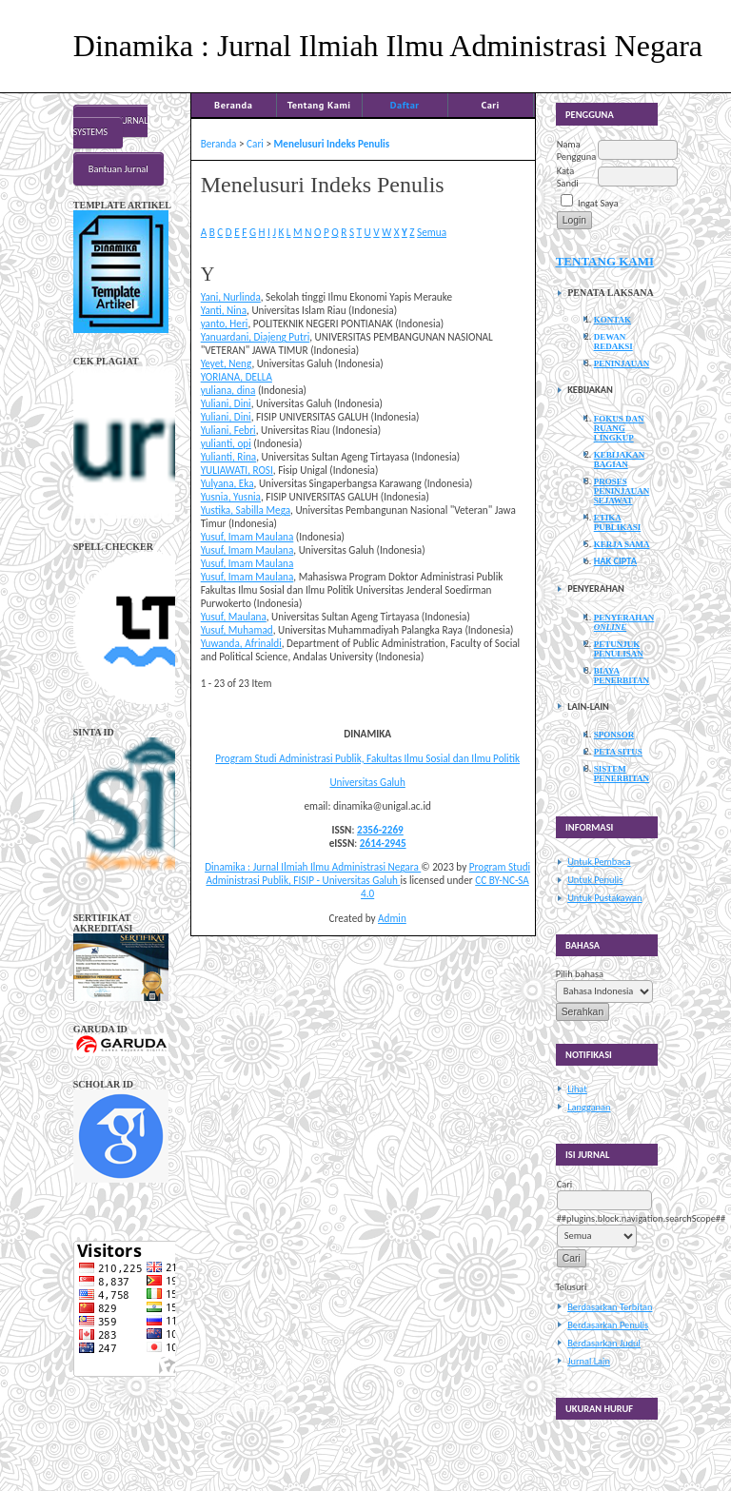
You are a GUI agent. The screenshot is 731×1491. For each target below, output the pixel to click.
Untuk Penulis (594, 879)
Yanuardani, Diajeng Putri (255, 336)
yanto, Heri (224, 323)
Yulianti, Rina (229, 456)
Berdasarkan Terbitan (609, 1307)
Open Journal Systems (110, 126)
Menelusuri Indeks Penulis (332, 143)
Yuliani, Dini (226, 403)
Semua (431, 232)
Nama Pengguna (577, 150)
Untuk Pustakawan (604, 898)
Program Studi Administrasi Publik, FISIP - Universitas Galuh (368, 873)
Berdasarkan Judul (604, 1343)
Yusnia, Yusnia (231, 496)
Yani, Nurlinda (231, 297)
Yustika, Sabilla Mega (245, 510)
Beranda (233, 104)
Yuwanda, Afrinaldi (241, 643)
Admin (392, 918)
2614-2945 (383, 843)
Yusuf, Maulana (234, 616)
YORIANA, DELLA (236, 376)
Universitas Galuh (367, 782)
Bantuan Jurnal (118, 169)
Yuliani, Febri (228, 430)
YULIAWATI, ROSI (237, 470)
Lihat (577, 1089)
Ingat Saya (598, 203)
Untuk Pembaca (598, 861)
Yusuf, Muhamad (237, 630)
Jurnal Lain (588, 1361)
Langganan (588, 1107)
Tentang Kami (319, 104)
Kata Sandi (568, 177)
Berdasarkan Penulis (607, 1325)
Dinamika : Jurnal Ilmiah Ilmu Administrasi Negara (313, 866)
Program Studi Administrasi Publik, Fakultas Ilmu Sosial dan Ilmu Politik (367, 758)
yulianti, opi (226, 443)
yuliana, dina (228, 390)
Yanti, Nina (224, 310)
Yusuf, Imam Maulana (247, 536)
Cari (490, 104)
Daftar (405, 104)
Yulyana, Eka (227, 483)
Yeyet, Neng (226, 363)
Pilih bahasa (579, 974)
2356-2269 (380, 829)
